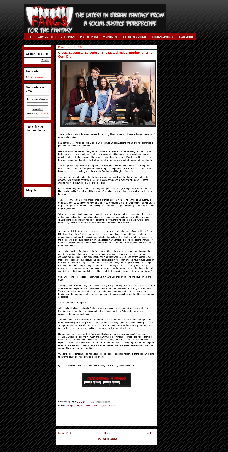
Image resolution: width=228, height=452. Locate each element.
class (88, 406)
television (113, 406)
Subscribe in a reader (34, 77)
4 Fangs (69, 406)
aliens (76, 406)
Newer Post (64, 433)
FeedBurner (43, 114)
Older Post (149, 433)
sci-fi (105, 406)
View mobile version (107, 438)
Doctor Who (96, 406)
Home (107, 433)
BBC (82, 406)
